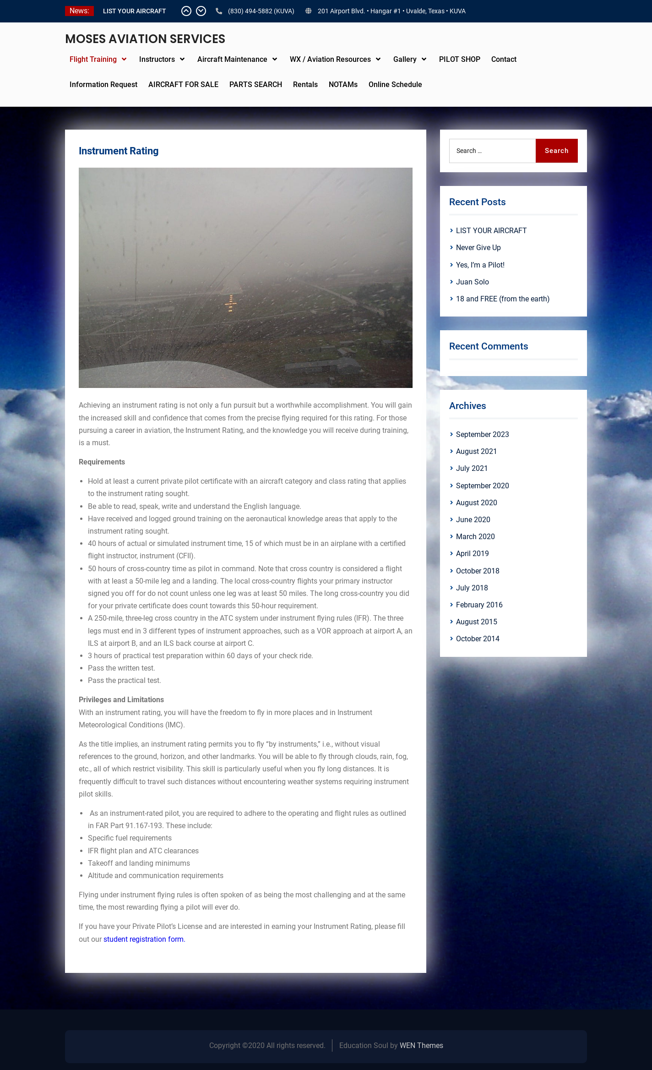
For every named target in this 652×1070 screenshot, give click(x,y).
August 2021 (476, 451)
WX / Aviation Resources (330, 59)
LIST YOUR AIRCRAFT (134, 11)
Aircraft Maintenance (232, 59)
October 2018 (478, 571)
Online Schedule (395, 84)
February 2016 (479, 605)
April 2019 (472, 553)
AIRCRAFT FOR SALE (183, 84)
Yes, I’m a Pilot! (480, 265)
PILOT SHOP (459, 59)
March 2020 (475, 536)
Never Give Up (478, 247)
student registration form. (144, 939)
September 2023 (482, 434)
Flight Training (93, 59)
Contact (503, 59)
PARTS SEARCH (255, 84)
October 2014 (478, 638)
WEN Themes (421, 1045)
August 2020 (476, 502)
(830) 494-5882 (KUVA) (261, 11)
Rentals (305, 84)
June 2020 (473, 519)
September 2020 (482, 485)
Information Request (103, 84)
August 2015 (476, 621)
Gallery (405, 59)
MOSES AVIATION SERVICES (145, 39)
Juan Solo (472, 282)
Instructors (157, 59)
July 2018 (472, 588)
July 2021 (472, 468)
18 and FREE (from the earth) (503, 299)
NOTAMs (343, 84)
